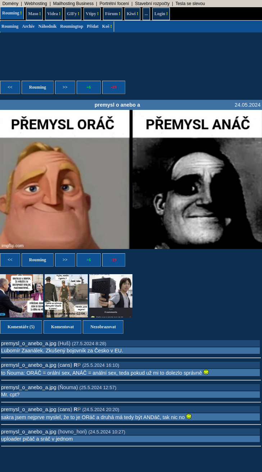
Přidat (93, 26)
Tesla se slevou (190, 3)
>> (65, 87)
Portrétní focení (114, 3)
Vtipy (92, 13)
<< (10, 87)
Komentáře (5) (21, 326)
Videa (53, 13)
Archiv (28, 26)
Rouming (12, 12)
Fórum (112, 13)
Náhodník (47, 26)
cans (64, 365)
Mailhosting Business (73, 3)
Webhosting (35, 3)
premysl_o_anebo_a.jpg (29, 343)
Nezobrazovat (103, 326)
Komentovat (62, 326)
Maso (34, 13)
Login (161, 13)
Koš (107, 26)
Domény (11, 3)
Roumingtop (71, 26)
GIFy (73, 13)
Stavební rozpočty (152, 3)
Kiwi (132, 13)
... (146, 13)
